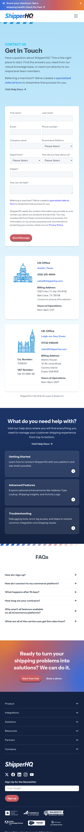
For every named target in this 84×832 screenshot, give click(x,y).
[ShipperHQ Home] (42, 764)
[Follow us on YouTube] (32, 775)
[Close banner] (81, 3)
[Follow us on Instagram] (25, 775)
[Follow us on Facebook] (13, 775)
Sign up (11, 798)
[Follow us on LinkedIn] (19, 775)
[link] (42, 464)
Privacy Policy (56, 225)
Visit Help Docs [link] (14, 89)
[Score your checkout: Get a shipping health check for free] (41, 5)
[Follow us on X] (7, 775)
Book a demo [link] (54, 678)
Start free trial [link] (30, 678)
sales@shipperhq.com (50, 280)
